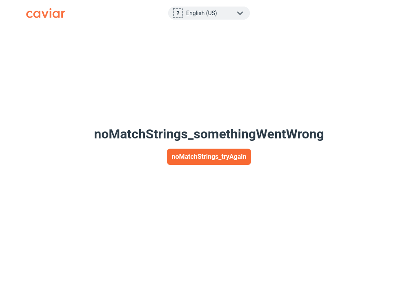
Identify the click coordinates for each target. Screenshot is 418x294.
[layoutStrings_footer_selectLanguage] (215, 13)
